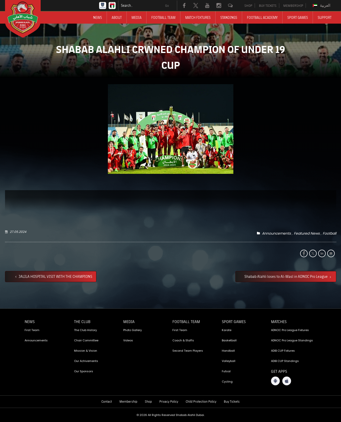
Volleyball (228, 361)
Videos (128, 340)
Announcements (276, 233)
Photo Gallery (132, 330)
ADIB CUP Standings (285, 361)
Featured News (307, 233)
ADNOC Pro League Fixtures (290, 330)
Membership (128, 401)
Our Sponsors (83, 371)
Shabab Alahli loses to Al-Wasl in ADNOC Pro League (286, 276)
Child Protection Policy (201, 401)
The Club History (85, 330)
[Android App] (275, 381)
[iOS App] (286, 381)
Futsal (226, 371)
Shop (148, 401)
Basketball (229, 340)
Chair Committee (86, 340)
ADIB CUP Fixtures (283, 351)
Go (167, 6)
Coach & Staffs (183, 340)
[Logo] (27, 19)
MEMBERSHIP (293, 6)
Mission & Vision (85, 351)
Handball (228, 351)
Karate (226, 330)
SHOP (248, 6)
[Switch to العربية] (322, 5)
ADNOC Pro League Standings (292, 340)
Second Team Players (187, 351)
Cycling (227, 382)
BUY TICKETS (268, 6)
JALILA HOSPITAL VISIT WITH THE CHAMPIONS (55, 276)
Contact (106, 401)
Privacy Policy (168, 401)
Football (329, 233)
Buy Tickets (232, 401)
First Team (32, 330)
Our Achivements (86, 361)
